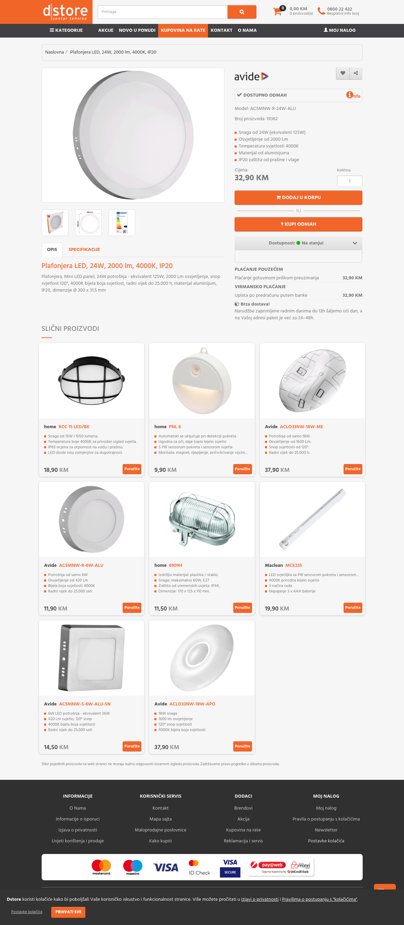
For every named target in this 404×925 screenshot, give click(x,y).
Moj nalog (340, 30)
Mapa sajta (161, 819)
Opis (52, 250)
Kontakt (222, 30)
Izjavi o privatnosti (259, 899)
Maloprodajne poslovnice (160, 830)
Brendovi (243, 808)
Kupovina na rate (183, 30)
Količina (344, 170)
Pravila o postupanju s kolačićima (326, 819)
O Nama (78, 808)
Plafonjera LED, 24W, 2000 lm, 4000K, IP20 (113, 52)
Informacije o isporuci (78, 819)
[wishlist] (343, 74)
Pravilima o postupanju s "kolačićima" (319, 899)
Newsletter (326, 830)
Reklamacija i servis (243, 841)
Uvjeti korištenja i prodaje (78, 841)
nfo (353, 96)
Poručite (132, 469)
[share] (355, 74)
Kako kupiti (160, 841)
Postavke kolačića (26, 912)
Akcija (243, 819)
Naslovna (54, 52)
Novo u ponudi (137, 30)
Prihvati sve (68, 912)
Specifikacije (84, 250)
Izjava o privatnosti (77, 830)
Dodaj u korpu (298, 198)
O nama (247, 30)
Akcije (105, 30)
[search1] (241, 12)
